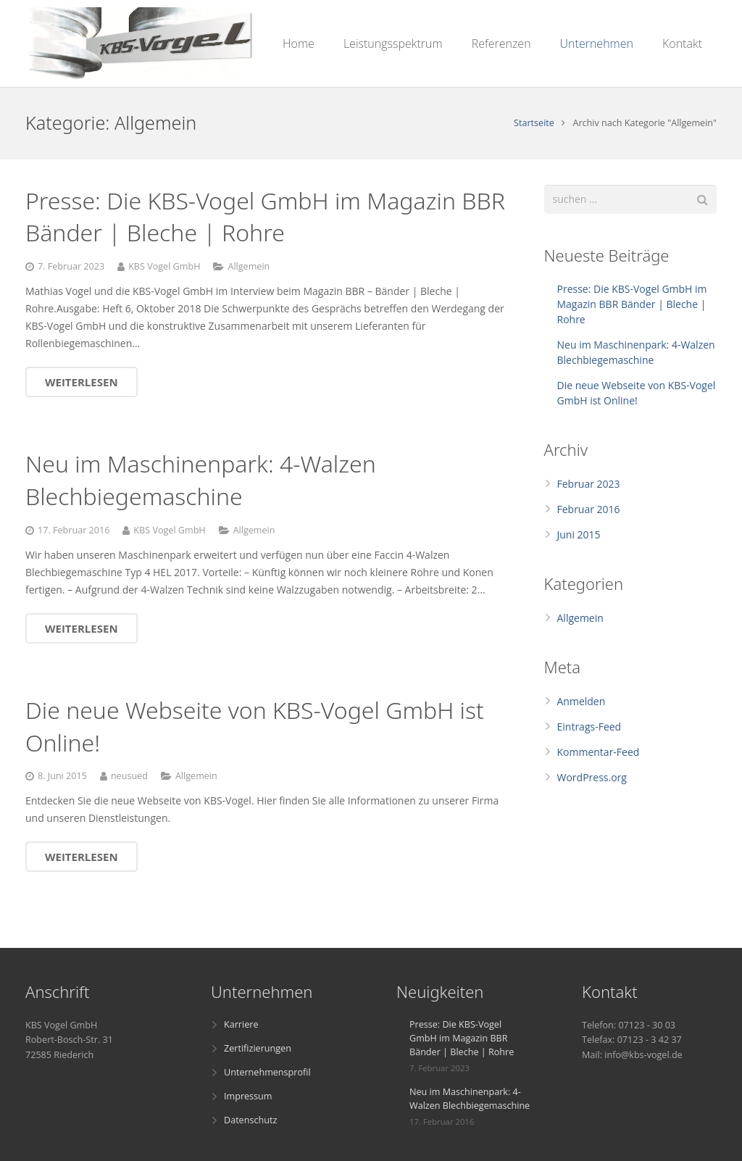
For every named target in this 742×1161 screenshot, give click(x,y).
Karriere (241, 1024)
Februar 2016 (588, 509)
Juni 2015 (579, 534)
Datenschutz (250, 1120)
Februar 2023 (588, 484)
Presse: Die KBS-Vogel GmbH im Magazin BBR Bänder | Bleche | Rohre (265, 217)
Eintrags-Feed (589, 726)
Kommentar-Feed (598, 752)
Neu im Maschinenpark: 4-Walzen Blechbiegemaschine (200, 480)
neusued (129, 776)
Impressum (248, 1096)
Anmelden (581, 701)
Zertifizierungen (257, 1048)
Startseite (534, 123)
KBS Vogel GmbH (164, 266)
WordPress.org (592, 777)
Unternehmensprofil (267, 1072)
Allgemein (249, 266)
